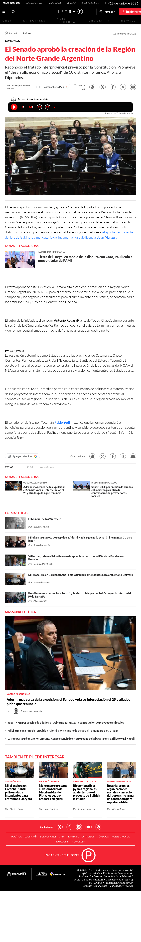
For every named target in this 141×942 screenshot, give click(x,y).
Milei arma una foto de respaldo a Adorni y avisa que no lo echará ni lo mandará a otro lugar (62, 730)
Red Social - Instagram (79, 827)
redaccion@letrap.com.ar (119, 882)
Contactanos (46, 826)
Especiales (34, 20)
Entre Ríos (87, 836)
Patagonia (62, 841)
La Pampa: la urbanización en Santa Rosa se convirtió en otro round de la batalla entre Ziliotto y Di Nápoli (71, 738)
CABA (62, 836)
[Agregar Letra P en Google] (53, 87)
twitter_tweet (14, 350)
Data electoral (67, 20)
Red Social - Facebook (69, 827)
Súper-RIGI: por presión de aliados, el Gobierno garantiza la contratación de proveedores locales (65, 722)
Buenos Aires (48, 836)
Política (26, 33)
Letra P (13, 33)
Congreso (78, 841)
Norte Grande (46, 467)
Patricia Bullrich (90, 3)
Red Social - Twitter (59, 827)
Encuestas (100, 20)
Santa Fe (73, 836)
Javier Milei (54, 3)
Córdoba (103, 836)
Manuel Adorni (34, 3)
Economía (30, 836)
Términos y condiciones (94, 885)
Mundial (71, 3)
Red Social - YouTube (88, 827)
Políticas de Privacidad (121, 885)
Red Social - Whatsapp (98, 827)
